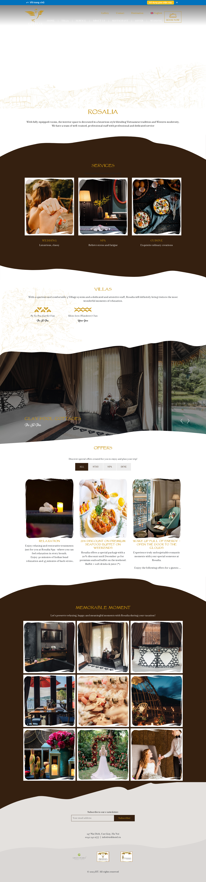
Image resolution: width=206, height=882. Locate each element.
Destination (137, 13)
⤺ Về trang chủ (35, 2)
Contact (120, 13)
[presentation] (182, 421)
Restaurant (120, 20)
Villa (65, 20)
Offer (139, 20)
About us (99, 20)
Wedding (156, 20)
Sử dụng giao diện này (160, 2)
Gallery (105, 13)
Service (81, 20)
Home (50, 20)
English (156, 13)
